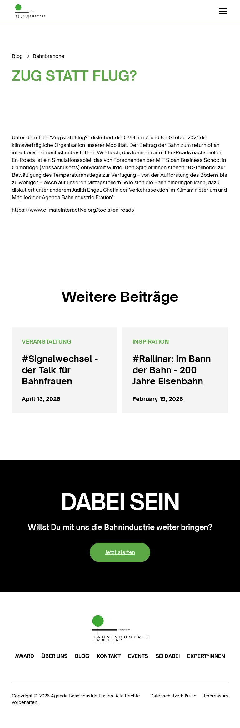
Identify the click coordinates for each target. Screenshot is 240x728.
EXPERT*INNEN (206, 656)
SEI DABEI (168, 656)
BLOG (82, 656)
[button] (222, 11)
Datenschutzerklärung (173, 695)
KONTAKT (109, 656)
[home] (30, 11)
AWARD (24, 656)
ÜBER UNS (55, 656)
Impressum (216, 695)
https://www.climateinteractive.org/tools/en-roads (73, 210)
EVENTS (138, 656)
